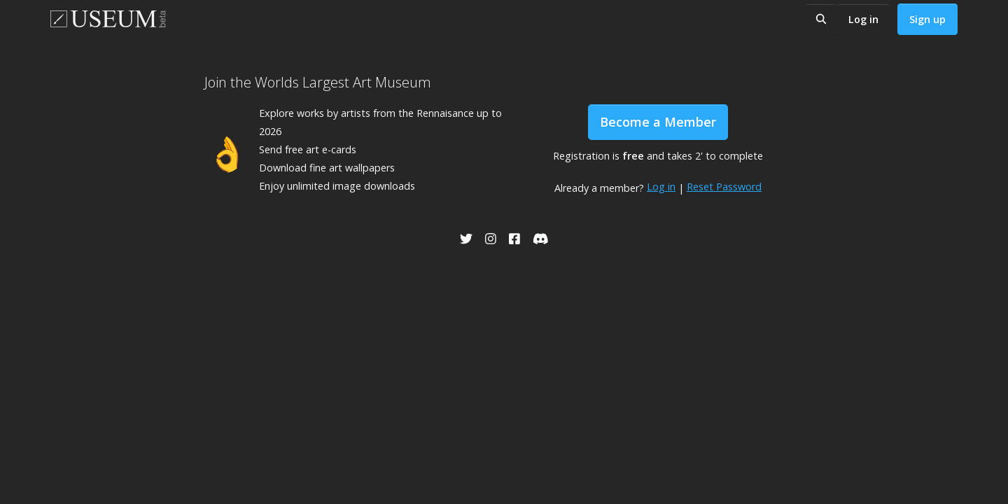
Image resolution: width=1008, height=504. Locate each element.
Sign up (927, 19)
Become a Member (658, 121)
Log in (863, 19)
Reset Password (724, 186)
